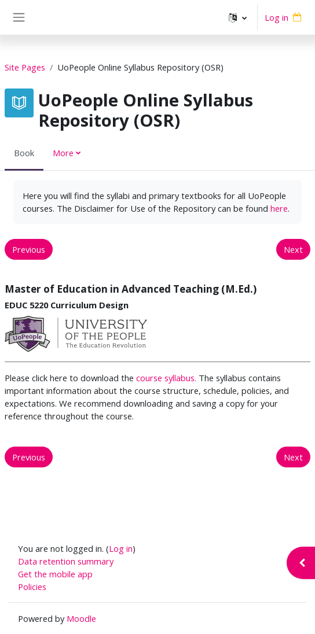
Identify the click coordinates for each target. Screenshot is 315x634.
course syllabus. (166, 378)
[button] (238, 17)
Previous (28, 249)
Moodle (81, 618)
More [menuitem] (63, 152)
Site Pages (25, 67)
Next (293, 249)
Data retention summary (65, 561)
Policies (32, 586)
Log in (276, 17)
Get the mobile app (55, 574)
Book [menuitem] (24, 152)
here (279, 208)
